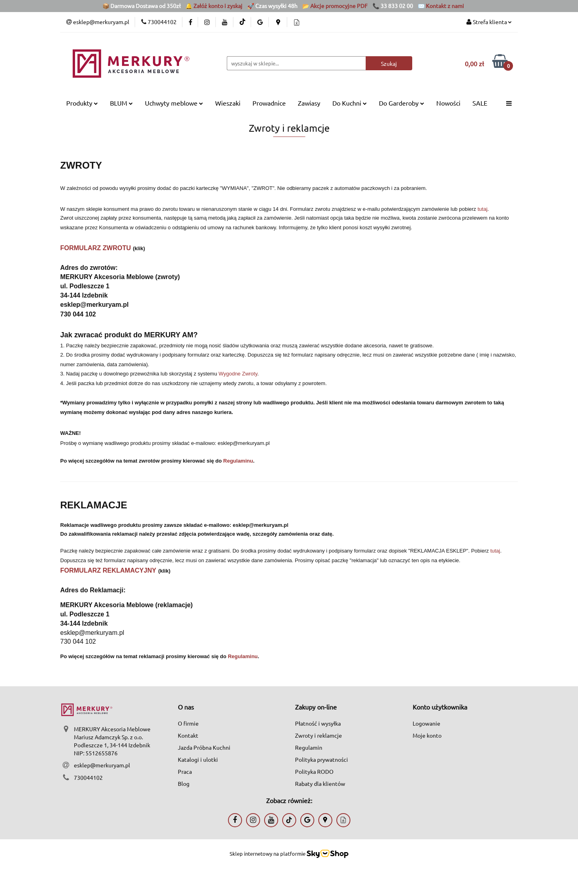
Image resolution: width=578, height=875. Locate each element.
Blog (183, 783)
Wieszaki (227, 103)
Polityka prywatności (321, 759)
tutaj (483, 209)
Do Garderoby (401, 103)
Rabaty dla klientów (320, 783)
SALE (479, 103)
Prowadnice (269, 103)
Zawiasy (309, 103)
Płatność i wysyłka (318, 723)
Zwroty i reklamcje (318, 735)
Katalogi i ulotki (198, 759)
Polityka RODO (314, 771)
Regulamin (308, 747)
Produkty (82, 103)
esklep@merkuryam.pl (102, 765)
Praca (185, 771)
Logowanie (426, 723)
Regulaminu (238, 461)
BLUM (121, 103)
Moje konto (427, 735)
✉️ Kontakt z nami (441, 5)
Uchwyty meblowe (174, 103)
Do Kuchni (349, 103)
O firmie (188, 723)
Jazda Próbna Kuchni (204, 747)
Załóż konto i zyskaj (217, 5)
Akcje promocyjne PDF (339, 5)
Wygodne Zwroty (238, 374)
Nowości (448, 103)
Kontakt (188, 735)
